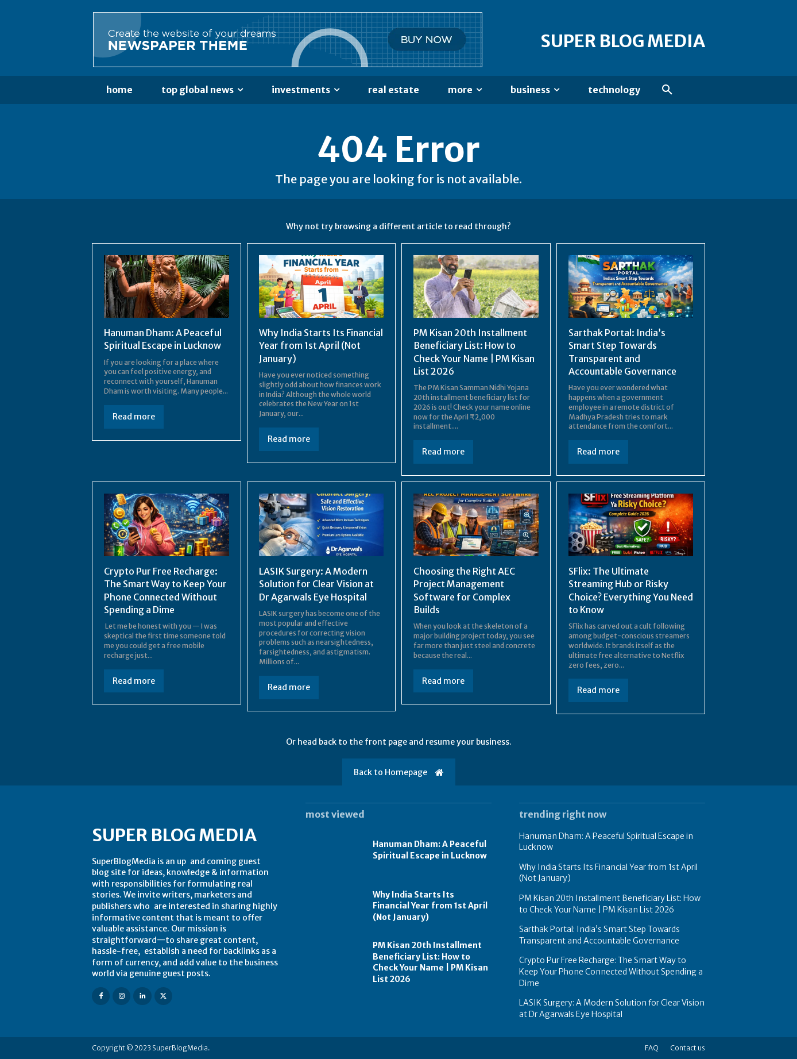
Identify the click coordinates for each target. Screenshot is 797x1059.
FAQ (652, 1047)
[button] (667, 90)
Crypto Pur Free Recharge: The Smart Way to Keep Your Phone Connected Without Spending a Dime (611, 971)
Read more (134, 416)
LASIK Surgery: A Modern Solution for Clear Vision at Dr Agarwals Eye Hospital (316, 584)
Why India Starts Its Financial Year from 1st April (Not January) (321, 345)
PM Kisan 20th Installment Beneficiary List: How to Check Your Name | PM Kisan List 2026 (430, 962)
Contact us (687, 1047)
